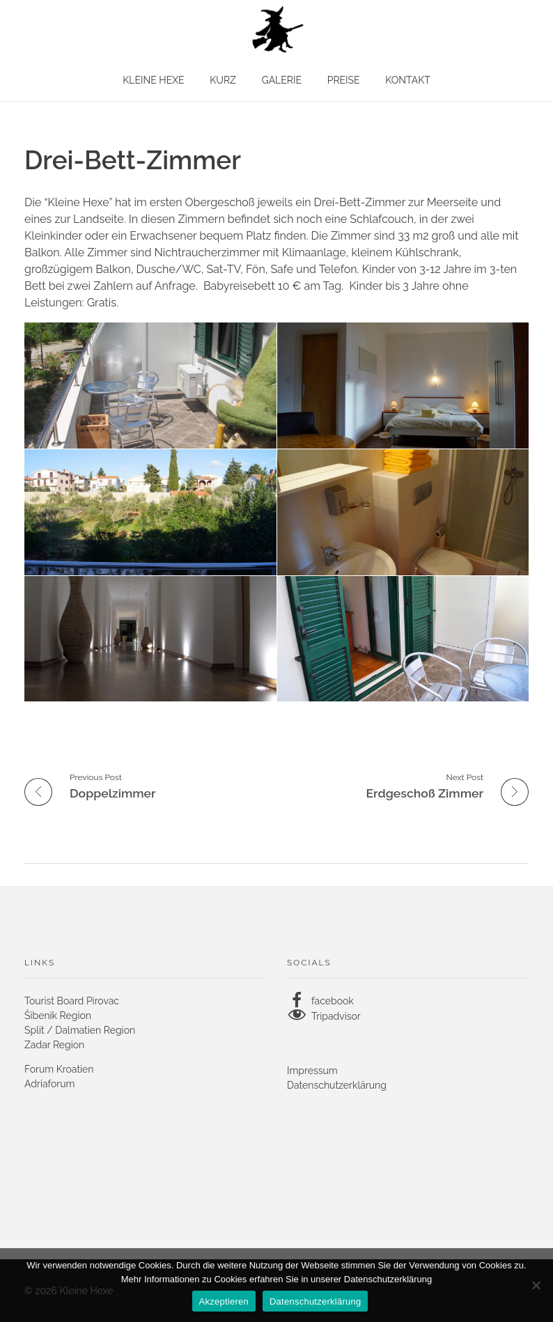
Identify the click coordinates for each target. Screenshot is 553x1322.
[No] (536, 1285)
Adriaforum (49, 1083)
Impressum (312, 1070)
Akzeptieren (224, 1301)
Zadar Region (54, 1044)
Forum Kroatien (59, 1069)
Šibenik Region (57, 1015)
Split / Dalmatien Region (79, 1030)
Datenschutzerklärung (337, 1085)
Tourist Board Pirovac (71, 1000)
